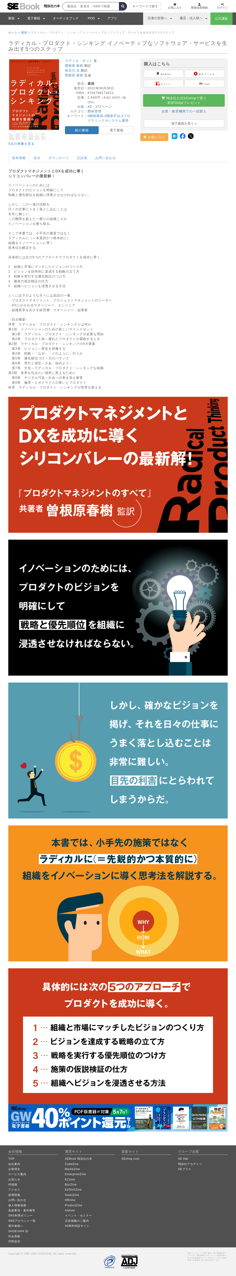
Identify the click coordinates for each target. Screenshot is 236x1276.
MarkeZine (72, 1169)
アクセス (14, 1189)
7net (204, 83)
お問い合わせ (105, 158)
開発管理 (94, 111)
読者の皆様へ (157, 18)
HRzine (70, 1200)
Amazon (163, 73)
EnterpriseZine (75, 1174)
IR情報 (13, 1184)
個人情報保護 (17, 1205)
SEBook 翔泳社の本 (78, 1158)
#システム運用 (117, 120)
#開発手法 (112, 116)
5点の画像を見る (21, 143)
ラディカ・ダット (79, 61)
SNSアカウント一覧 (22, 1220)
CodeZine (72, 1164)
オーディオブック (66, 18)
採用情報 (14, 1195)
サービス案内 (17, 1174)
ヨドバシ (163, 83)
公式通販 (221, 18)
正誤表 (82, 158)
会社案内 (14, 1164)
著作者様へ (15, 1226)
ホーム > (14, 32)
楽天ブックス (204, 73)
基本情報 (19, 158)
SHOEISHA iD (18, 1231)
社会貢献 (14, 1236)
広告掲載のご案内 (77, 1220)
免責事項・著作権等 (21, 1210)
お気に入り (154, 137)
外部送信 (14, 1241)
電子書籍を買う (184, 123)
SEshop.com (130, 1158)
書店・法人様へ (191, 18)
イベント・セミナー (78, 1215)
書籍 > (25, 32)
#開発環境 (95, 116)
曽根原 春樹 (74, 65)
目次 (37, 158)
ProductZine (74, 1205)
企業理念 (14, 1169)
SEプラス (184, 1169)
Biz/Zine (71, 1184)
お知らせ (14, 1179)
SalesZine (72, 1195)
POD (91, 18)
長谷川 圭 (72, 70)
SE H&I (183, 1158)
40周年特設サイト (77, 1226)
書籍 (11, 18)
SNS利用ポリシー (20, 1215)
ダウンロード (58, 158)
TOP (11, 1158)
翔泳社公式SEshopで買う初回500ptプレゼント (184, 100)
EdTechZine (73, 1189)
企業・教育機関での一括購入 (184, 111)
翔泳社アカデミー (190, 1164)
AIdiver (70, 1210)
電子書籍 (33, 18)
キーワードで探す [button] (145, 6)
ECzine (70, 1179)
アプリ (112, 18)
